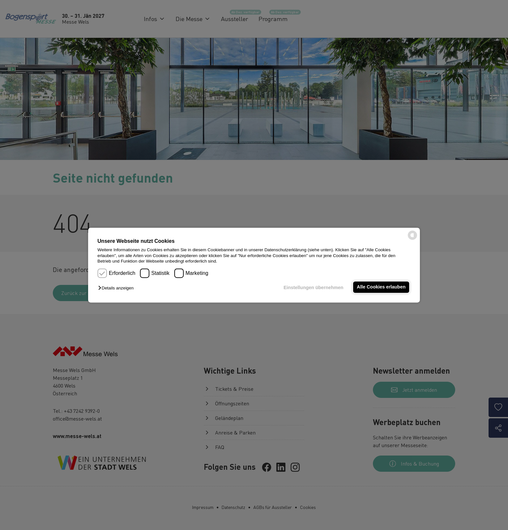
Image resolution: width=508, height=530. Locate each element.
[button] (117, 288)
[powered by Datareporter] (412, 239)
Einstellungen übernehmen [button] (313, 287)
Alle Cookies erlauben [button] (381, 287)
